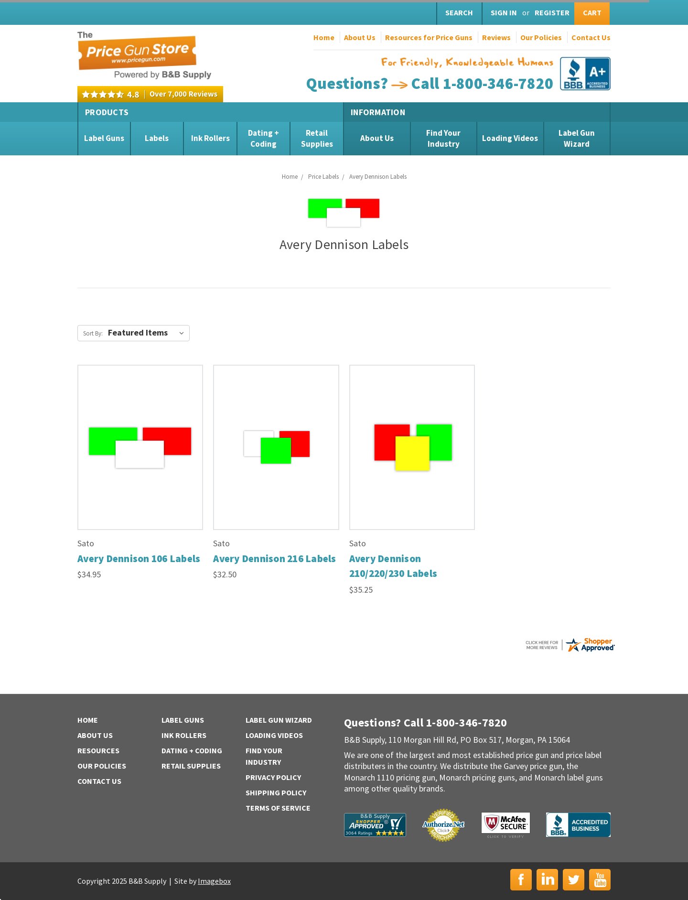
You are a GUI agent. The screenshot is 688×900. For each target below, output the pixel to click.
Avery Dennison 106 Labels (138, 558)
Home (323, 37)
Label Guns (104, 138)
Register (552, 12)
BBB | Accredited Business (578, 825)
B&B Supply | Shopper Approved (375, 825)
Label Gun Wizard (577, 138)
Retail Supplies (317, 138)
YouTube (600, 879)
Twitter (573, 879)
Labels (157, 138)
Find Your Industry (443, 138)
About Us (360, 37)
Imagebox (214, 881)
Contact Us (591, 37)
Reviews (496, 37)
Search (459, 12)
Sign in (504, 12)
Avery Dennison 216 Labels (274, 558)
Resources (98, 750)
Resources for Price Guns (429, 37)
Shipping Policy (276, 792)
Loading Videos (510, 138)
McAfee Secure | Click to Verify (505, 825)
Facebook (521, 879)
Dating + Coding (263, 138)
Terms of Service (278, 808)
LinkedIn (547, 879)
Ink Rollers (210, 138)
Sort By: (93, 333)
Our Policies (541, 37)
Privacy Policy (273, 777)
